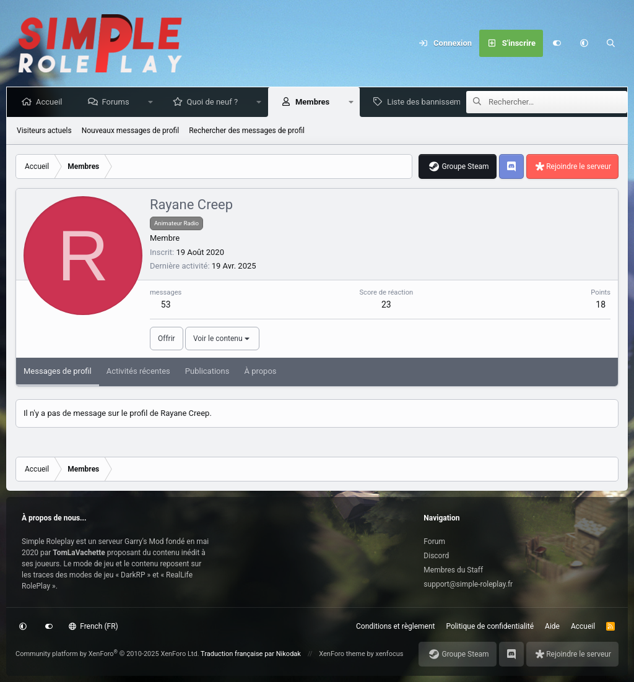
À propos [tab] (260, 371)
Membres (315, 101)
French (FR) (93, 626)
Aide (552, 626)
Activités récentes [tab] (138, 371)
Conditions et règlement (395, 626)
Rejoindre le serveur (578, 166)
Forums (117, 101)
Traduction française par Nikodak (251, 654)
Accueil (51, 101)
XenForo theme (342, 654)
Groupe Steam (465, 166)
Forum (434, 541)
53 (166, 304)
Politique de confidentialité (490, 626)
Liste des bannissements (434, 101)
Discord (436, 555)
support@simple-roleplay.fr (468, 584)
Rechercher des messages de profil (247, 130)
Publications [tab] (207, 371)
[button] (583, 43)
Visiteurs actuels (44, 130)
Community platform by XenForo (107, 654)
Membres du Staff (453, 570)
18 (601, 304)
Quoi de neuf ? (215, 101)
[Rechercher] (611, 43)
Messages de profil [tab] (58, 371)
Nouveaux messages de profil (130, 130)
